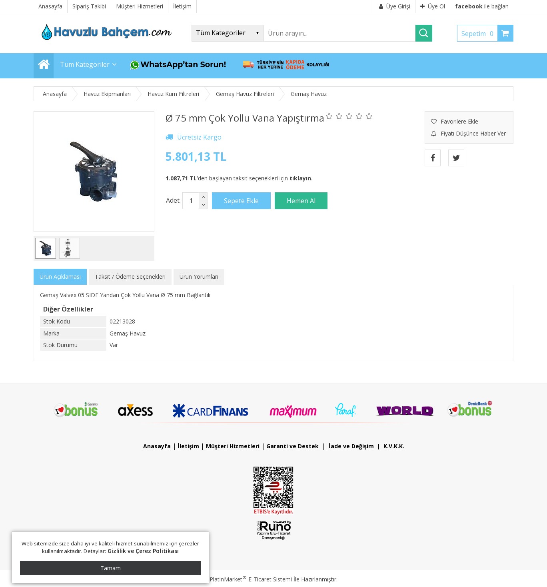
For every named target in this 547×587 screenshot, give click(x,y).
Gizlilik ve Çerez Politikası (143, 551)
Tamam (110, 568)
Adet (173, 200)
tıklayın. (301, 178)
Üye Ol (432, 6)
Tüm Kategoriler (85, 64)
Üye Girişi (394, 6)
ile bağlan (482, 6)
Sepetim (479, 33)
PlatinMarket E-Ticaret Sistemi (251, 579)
